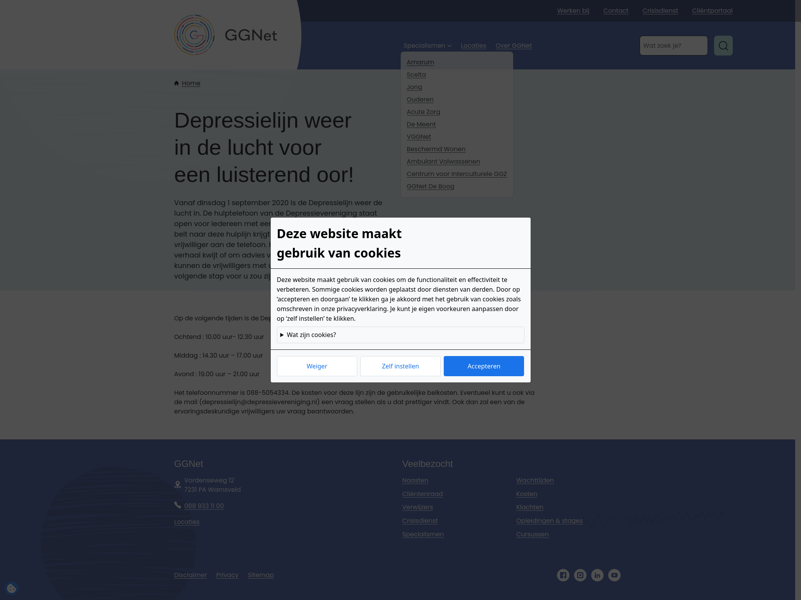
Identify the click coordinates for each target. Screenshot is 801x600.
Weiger (317, 366)
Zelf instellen (400, 366)
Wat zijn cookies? (311, 334)
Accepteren (484, 366)
